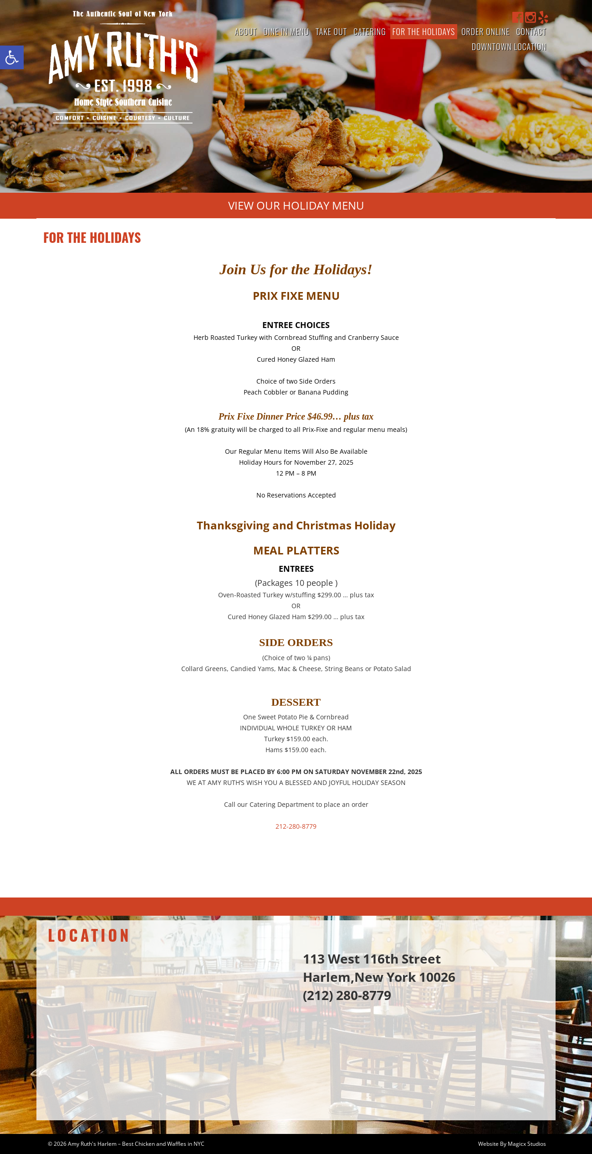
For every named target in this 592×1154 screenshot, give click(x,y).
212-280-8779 (296, 826)
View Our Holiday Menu (296, 205)
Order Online (485, 31)
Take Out (331, 31)
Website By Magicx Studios (512, 1144)
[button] (12, 57)
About (246, 31)
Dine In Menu (286, 31)
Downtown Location (509, 46)
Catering (369, 31)
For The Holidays (424, 31)
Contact (531, 31)
